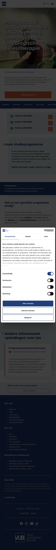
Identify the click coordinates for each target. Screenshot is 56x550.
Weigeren (28, 317)
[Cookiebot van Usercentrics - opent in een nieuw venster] (44, 230)
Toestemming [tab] (10, 236)
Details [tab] (28, 236)
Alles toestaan (28, 303)
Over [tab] (46, 236)
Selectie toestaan (28, 310)
